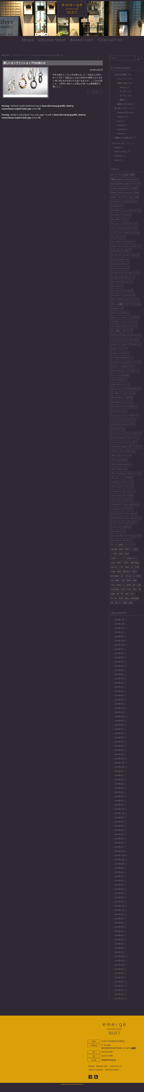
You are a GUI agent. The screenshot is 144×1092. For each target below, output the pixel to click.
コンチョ (133, 322)
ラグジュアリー (118, 514)
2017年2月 (118, 897)
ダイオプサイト (118, 398)
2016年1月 (118, 952)
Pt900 (113, 193)
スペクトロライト (119, 380)
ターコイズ (130, 393)
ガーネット (128, 282)
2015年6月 (118, 982)
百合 (113, 585)
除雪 (121, 598)
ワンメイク (130, 545)
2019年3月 (118, 796)
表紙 (127, 594)
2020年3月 (118, 746)
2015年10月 (119, 965)
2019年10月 (119, 767)
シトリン (115, 340)
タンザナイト (117, 393)
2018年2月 (118, 847)
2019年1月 (118, 805)
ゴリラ (124, 326)
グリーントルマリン (120, 313)
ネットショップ (118, 416)
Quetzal (120, 129)
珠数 (135, 580)
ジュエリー (116, 362)
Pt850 (135, 188)
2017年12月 (119, 855)
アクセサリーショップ (121, 211)
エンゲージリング (131, 255)
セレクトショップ (119, 389)
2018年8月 (118, 822)
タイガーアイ (135, 389)
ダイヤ (130, 398)
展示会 (114, 567)
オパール (125, 260)
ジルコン (115, 367)
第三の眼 (137, 585)
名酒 (113, 563)
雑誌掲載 (135, 598)
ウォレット (116, 246)
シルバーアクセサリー (131, 344)
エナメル (115, 251)
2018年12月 (119, 809)
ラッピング (132, 514)
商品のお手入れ (124, 104)
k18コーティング (132, 184)
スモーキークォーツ (120, 384)
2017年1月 (118, 902)
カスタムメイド (128, 277)
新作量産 (115, 576)
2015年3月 (118, 994)
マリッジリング (118, 500)
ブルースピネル (118, 474)
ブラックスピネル (119, 460)
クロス (138, 304)
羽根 (129, 589)
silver (136, 193)
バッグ (132, 420)
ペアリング (116, 487)
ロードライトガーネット (122, 540)
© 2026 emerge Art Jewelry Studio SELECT (72, 1084)
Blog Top (5, 55)
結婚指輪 (115, 589)
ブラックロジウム (119, 469)
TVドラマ (122, 197)
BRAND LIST (81, 39)
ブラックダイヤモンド (121, 465)
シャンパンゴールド (130, 340)
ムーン (130, 500)
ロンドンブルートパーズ (122, 536)
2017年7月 (118, 876)
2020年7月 (118, 729)
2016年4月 (118, 940)
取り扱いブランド (122, 108)
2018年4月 (118, 839)
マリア (130, 496)
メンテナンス (117, 509)
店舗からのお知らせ (123, 138)
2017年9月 (118, 868)
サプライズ (116, 335)
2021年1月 (118, 704)
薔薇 (113, 594)
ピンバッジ (134, 438)
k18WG (119, 184)
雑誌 (127, 598)
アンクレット (117, 224)
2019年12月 (119, 759)
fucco (119, 121)
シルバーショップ (119, 349)
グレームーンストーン (121, 317)
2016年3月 (118, 944)
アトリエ (137, 211)
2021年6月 (118, 683)
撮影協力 (127, 572)
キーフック (130, 295)
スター (132, 367)
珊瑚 (129, 580)
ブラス (114, 451)
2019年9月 (118, 771)
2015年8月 (118, 973)
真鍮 (119, 585)
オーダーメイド (132, 273)
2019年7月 (118, 780)
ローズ (138, 536)
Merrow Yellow (120, 152)
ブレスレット (117, 478)
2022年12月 (119, 641)
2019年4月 (118, 792)
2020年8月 (118, 725)
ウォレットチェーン (132, 246)
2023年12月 (119, 624)
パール (124, 424)
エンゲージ (116, 255)
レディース (116, 527)
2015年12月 (119, 956)
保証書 (114, 549)
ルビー (134, 523)
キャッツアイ (117, 286)
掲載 (119, 572)
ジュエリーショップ (132, 362)
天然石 (126, 563)
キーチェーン (117, 295)
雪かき (118, 603)
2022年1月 (118, 662)
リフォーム (116, 523)
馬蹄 (125, 603)
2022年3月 (118, 658)
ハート (114, 420)
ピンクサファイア (119, 433)
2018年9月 (118, 817)
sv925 (113, 197)
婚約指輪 (135, 563)
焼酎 (117, 580)
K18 (112, 184)
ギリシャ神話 (117, 304)
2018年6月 (118, 830)
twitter (96, 1077)
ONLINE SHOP (52, 39)
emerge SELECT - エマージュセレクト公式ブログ (72, 9)
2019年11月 (119, 763)
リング (126, 523)
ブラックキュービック (121, 456)
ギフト (114, 300)
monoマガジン (124, 188)
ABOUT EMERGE (96, 1070)
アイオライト (117, 202)
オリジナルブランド (120, 264)
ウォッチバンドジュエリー (123, 242)
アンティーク (131, 224)
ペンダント (116, 491)
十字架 (114, 554)
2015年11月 (119, 961)
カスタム (123, 96)
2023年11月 (119, 628)
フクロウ (115, 447)
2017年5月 (118, 885)
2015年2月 (118, 999)
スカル (124, 367)
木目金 (128, 576)
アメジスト (126, 215)
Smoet (117, 160)
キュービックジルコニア (122, 291)
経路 (133, 1048)
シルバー (115, 344)
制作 (136, 549)
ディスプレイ (131, 407)
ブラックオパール (127, 451)
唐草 (119, 563)
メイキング (116, 505)
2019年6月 (118, 784)
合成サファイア (118, 558)
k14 (136, 179)
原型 (121, 554)
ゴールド (133, 326)
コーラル (115, 326)
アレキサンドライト (120, 219)
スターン (135, 371)
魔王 (131, 603)
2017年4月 (118, 889)
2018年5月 (118, 834)
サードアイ (136, 335)
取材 (127, 554)
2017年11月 (119, 860)
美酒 (123, 589)
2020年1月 (118, 754)
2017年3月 (118, 893)
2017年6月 (118, 881)
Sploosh (120, 133)
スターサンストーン (120, 371)
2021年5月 (118, 687)
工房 (121, 567)
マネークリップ (118, 496)
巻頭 (127, 567)
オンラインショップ (120, 268)
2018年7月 (118, 826)
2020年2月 (118, 750)
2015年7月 (118, 977)
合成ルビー (132, 558)
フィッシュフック (119, 442)
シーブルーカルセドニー (122, 358)
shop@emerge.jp (108, 1060)
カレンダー (116, 282)
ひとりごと (122, 79)
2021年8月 (118, 674)
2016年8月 (118, 923)
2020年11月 (119, 712)
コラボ (136, 317)
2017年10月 (119, 864)
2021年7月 (118, 679)
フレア (138, 447)
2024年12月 (119, 620)
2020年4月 (118, 742)
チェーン (129, 402)
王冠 (123, 580)
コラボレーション (119, 322)
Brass (120, 179)
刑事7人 (128, 549)
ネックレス (122, 411)
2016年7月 (118, 927)
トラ (113, 411)
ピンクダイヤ (135, 433)
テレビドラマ (117, 407)
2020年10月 (119, 716)
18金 (126, 175)
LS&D (113, 188)
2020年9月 (118, 721)
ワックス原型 (117, 545)
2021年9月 (118, 670)
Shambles (118, 156)
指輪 (113, 572)
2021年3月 (118, 695)
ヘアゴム (115, 482)
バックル (123, 420)
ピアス (132, 424)
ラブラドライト (118, 518)
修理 (121, 100)
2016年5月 (118, 935)
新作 (135, 572)
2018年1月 (118, 851)
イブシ (114, 233)
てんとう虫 (133, 197)
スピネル (125, 375)
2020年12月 (119, 708)
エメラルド (126, 251)
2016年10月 (119, 914)
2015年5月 (118, 986)
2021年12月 (119, 666)
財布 (133, 594)
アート (114, 228)
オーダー (123, 91)
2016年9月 (118, 919)
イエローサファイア (128, 228)
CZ (126, 179)
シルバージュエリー (120, 353)
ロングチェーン (118, 531)
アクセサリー (117, 206)
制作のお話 (122, 83)
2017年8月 (118, 872)
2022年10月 (119, 645)
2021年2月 (118, 700)
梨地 (139, 576)
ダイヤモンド (117, 402)
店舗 (137, 567)
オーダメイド (117, 273)
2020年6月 (118, 733)
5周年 (132, 175)
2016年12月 (119, 906)
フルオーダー (127, 447)
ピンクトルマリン (119, 438)
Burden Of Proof (124, 112)
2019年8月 (118, 775)
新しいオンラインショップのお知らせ (24, 63)
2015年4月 (118, 990)
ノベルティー (133, 416)
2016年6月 (118, 931)
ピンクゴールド (118, 429)
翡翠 (135, 589)
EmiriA (117, 147)
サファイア (128, 331)
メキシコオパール (131, 505)
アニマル (115, 215)
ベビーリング (127, 482)
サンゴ (126, 335)
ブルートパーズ (134, 474)
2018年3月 (118, 843)
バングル (115, 424)
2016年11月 (119, 910)
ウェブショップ (118, 237)
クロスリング (117, 309)
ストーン (115, 375)
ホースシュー (129, 491)
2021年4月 (118, 691)
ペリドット (128, 487)
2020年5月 (118, 738)
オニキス (115, 260)
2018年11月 (119, 813)
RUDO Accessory (125, 193)
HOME (28, 39)
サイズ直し (116, 331)
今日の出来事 (120, 75)
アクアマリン (131, 202)
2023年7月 (118, 632)
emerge (123, 87)
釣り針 (114, 598)
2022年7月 (118, 649)
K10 (131, 179)
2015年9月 (118, 969)
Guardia (120, 125)
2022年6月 (118, 653)
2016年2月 (118, 948)
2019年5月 (118, 788)
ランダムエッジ (134, 518)
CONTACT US (110, 39)
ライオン (129, 509)
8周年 (113, 179)
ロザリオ (127, 527)
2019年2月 (118, 801)
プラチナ (129, 478)
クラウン (129, 304)
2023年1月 (118, 636)
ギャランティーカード (129, 300)
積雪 (129, 585)
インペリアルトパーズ (129, 233)
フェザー (133, 442)
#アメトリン (116, 175)
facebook (90, 1077)
